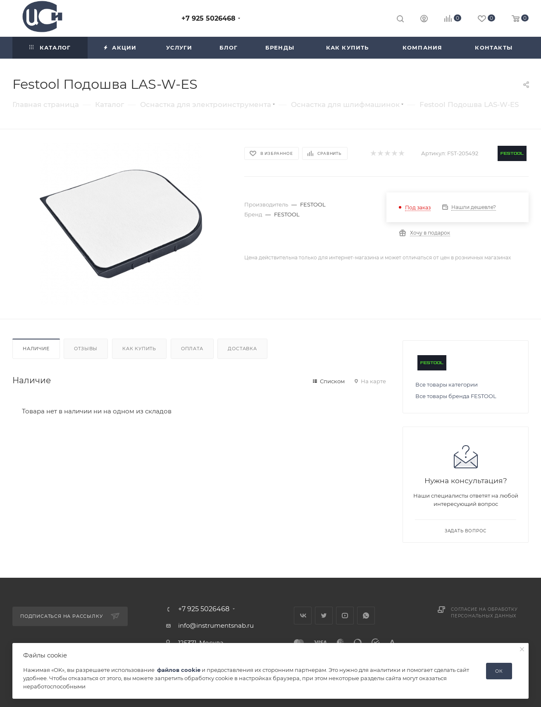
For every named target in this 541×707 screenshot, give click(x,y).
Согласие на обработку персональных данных (484, 613)
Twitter (324, 615)
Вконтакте (303, 615)
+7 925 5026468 (208, 18)
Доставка (242, 348)
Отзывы (86, 348)
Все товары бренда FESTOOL (455, 396)
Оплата (192, 348)
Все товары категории (446, 384)
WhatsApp (366, 615)
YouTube (345, 615)
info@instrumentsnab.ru (216, 625)
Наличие (36, 348)
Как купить (139, 348)
